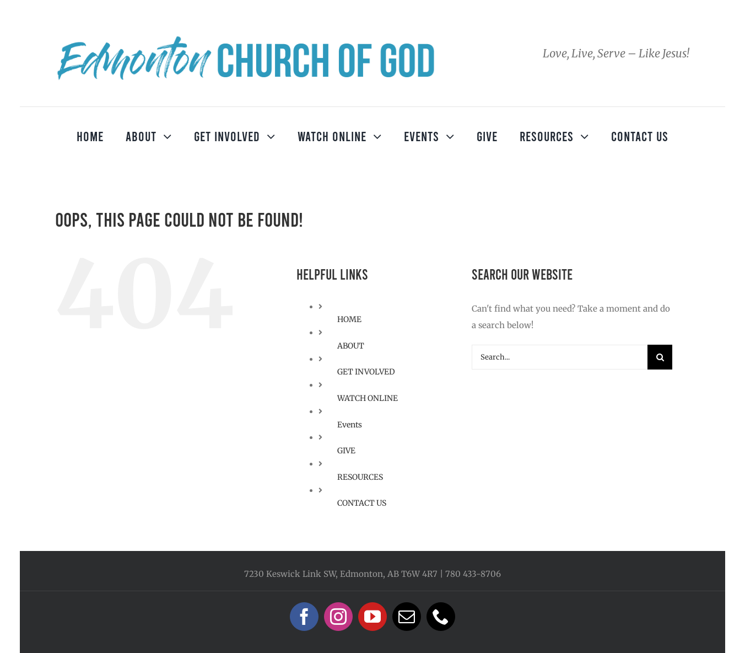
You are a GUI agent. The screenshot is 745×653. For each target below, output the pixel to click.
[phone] (441, 616)
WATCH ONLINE (367, 398)
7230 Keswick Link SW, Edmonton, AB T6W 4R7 (341, 574)
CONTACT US (361, 503)
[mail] (406, 616)
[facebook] (304, 616)
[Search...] (559, 357)
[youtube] (372, 616)
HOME (349, 319)
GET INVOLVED (366, 372)
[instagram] (338, 616)
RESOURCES (360, 477)
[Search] (659, 357)
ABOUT (350, 346)
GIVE (346, 451)
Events (349, 425)
